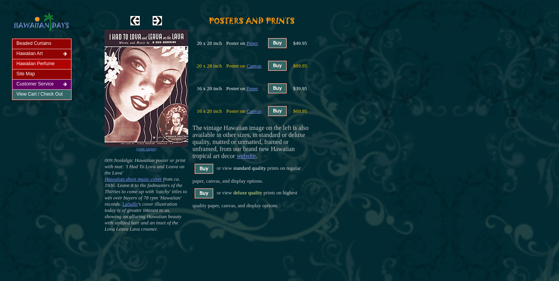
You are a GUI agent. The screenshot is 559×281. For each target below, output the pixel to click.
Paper (252, 43)
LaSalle (130, 204)
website (246, 156)
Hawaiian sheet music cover (133, 179)
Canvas (254, 66)
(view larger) (146, 149)
